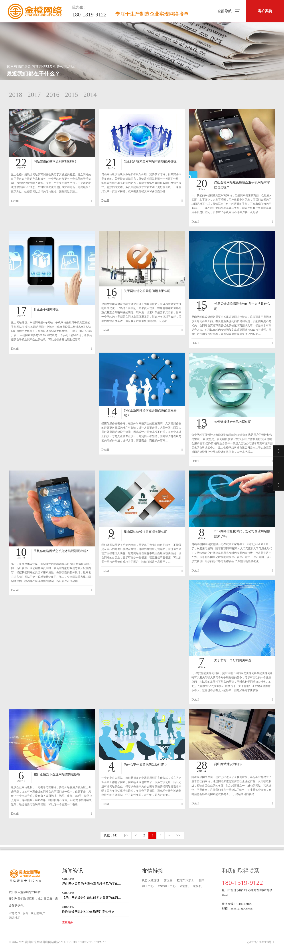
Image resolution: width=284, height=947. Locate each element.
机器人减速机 (150, 880)
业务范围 (14, 913)
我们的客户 (38, 913)
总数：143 (111, 835)
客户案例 (265, 11)
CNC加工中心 (167, 886)
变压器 (168, 880)
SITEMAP (100, 942)
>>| (178, 835)
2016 (52, 94)
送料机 (197, 886)
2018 (15, 94)
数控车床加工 (185, 880)
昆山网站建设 (51, 942)
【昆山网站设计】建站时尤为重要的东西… (95, 895)
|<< (126, 835)
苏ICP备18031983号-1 (260, 942)
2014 (90, 94)
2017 (34, 94)
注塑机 (184, 886)
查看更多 (67, 922)
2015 (71, 94)
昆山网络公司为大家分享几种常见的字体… (95, 881)
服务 (25, 913)
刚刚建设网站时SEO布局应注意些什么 (95, 909)
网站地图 (14, 917)
